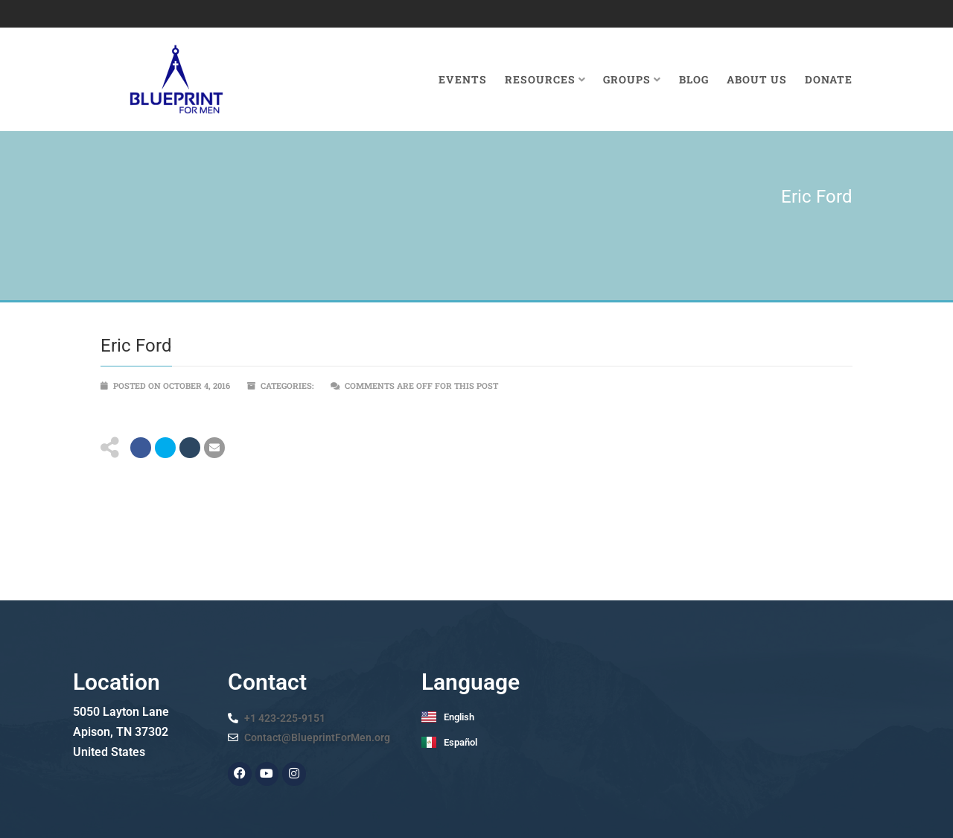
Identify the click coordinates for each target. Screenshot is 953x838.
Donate (828, 79)
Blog (694, 79)
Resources (545, 79)
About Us (757, 79)
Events (463, 79)
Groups (632, 79)
